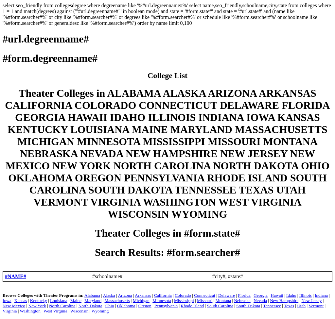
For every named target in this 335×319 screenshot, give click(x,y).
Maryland (92, 300)
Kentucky (38, 300)
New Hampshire (284, 300)
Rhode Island (192, 305)
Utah (301, 305)
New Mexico (14, 305)
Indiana (321, 295)
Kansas (20, 300)
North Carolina (62, 305)
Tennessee (272, 305)
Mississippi (184, 300)
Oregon (144, 305)
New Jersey (312, 300)
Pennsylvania (166, 305)
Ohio (109, 305)
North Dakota (90, 305)
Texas (289, 305)
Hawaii (277, 295)
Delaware (226, 295)
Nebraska (242, 300)
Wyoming (100, 311)
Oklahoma (126, 305)
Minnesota (161, 300)
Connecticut (204, 295)
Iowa (7, 300)
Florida (244, 295)
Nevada (260, 300)
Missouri (204, 300)
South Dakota (248, 305)
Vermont (316, 305)
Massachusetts (117, 300)
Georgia (261, 295)
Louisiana (58, 300)
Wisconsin (79, 311)
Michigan (141, 300)
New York (37, 305)
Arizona (125, 295)
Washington (30, 311)
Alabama (92, 295)
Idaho (291, 295)
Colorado (183, 295)
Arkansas (143, 295)
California (163, 295)
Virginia (10, 311)
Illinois (305, 295)
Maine (75, 300)
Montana (223, 300)
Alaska (109, 295)
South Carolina (220, 305)
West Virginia (55, 311)
